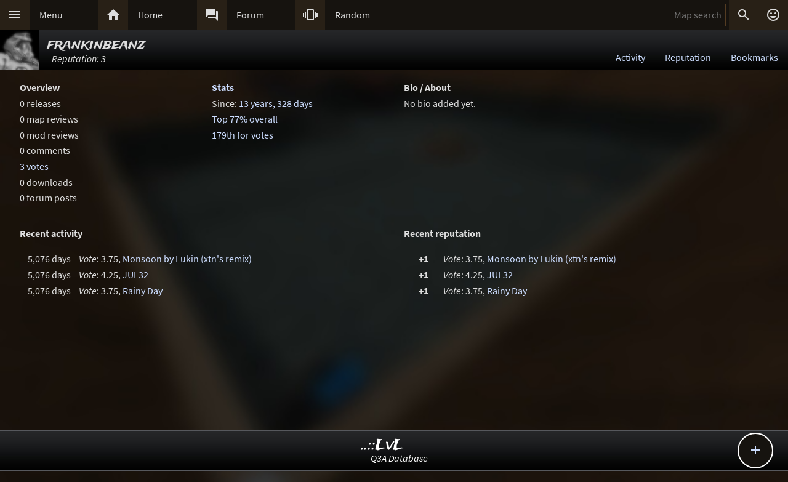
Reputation (688, 57)
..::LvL (382, 445)
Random (352, 15)
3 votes (34, 166)
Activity (630, 57)
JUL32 (135, 274)
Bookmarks (754, 57)
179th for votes (242, 135)
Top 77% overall (245, 119)
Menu (51, 15)
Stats (223, 87)
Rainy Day (143, 290)
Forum (250, 15)
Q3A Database (399, 458)
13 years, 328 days (276, 103)
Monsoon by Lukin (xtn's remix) (187, 258)
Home (150, 15)
